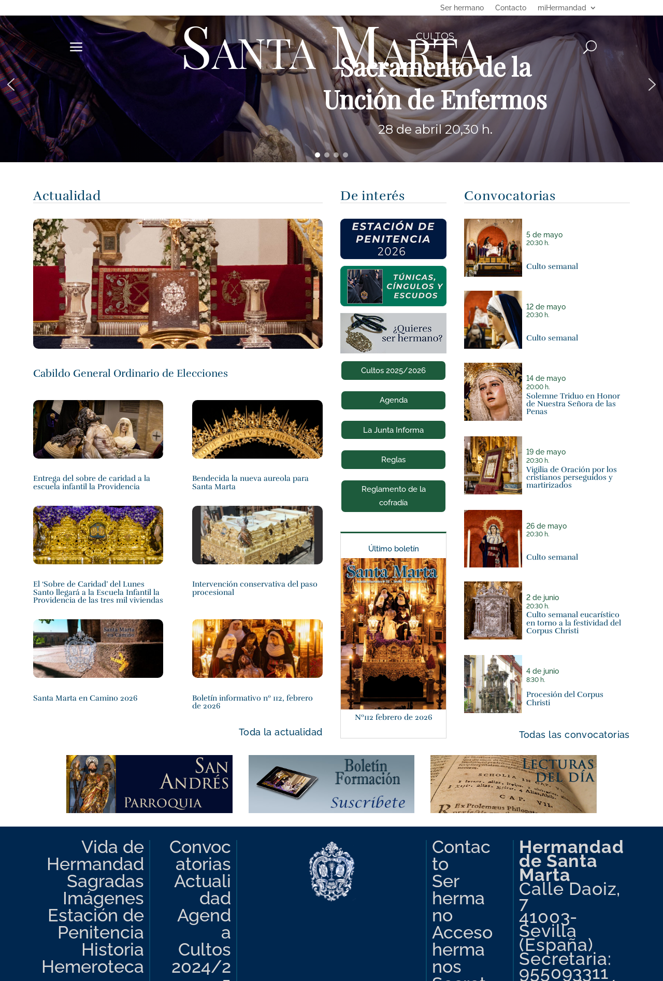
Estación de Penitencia (96, 924)
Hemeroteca (92, 966)
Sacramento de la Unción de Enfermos (435, 82)
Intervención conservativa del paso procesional (255, 587)
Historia (112, 949)
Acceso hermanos (462, 949)
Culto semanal (552, 266)
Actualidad (202, 889)
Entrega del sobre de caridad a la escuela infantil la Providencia (91, 482)
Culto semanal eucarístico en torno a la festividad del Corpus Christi (573, 622)
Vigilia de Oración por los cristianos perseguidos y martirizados (571, 477)
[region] (331, 84)
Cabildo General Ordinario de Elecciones (130, 373)
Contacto (510, 8)
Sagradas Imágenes (103, 889)
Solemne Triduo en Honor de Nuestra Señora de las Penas (573, 404)
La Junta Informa (393, 430)
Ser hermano (462, 8)
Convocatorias (200, 855)
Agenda (394, 400)
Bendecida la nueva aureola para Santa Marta (250, 482)
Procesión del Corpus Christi (564, 698)
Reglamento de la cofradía (394, 496)
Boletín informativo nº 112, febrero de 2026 (252, 701)
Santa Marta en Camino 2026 (85, 698)
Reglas (393, 459)
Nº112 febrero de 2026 (394, 717)
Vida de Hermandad (95, 855)
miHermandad (562, 8)
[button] (331, 84)
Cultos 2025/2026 (393, 370)
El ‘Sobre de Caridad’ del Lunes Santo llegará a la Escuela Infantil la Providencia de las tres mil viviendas (98, 592)
